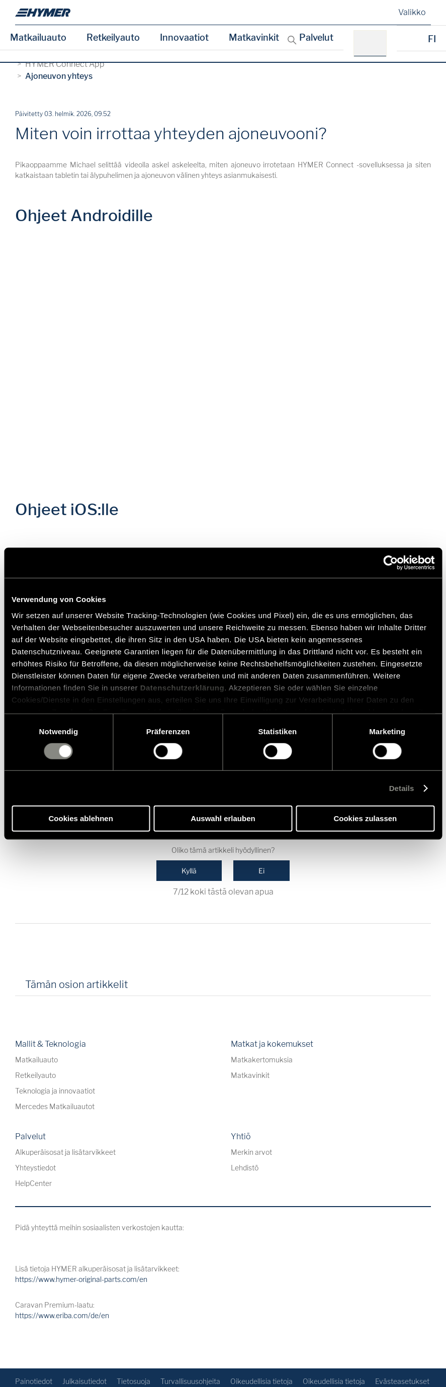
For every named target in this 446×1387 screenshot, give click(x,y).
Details (401, 788)
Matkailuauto (38, 37)
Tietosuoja (133, 1381)
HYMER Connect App (65, 64)
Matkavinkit (254, 37)
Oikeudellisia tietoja (261, 1381)
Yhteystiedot (35, 1167)
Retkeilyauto (113, 37)
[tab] (150, 988)
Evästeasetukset (402, 1381)
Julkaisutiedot (84, 1381)
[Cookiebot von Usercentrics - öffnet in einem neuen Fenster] (390, 562)
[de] (42, 12)
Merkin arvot (251, 1152)
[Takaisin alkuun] (422, 1344)
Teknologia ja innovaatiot (55, 1090)
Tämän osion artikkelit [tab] (76, 984)
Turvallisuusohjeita (190, 1381)
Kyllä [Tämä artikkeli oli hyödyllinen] (189, 870)
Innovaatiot (184, 37)
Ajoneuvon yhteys (59, 76)
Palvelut (316, 37)
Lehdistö (244, 1167)
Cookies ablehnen (80, 818)
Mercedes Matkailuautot (55, 1106)
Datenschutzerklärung (182, 687)
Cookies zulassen (365, 818)
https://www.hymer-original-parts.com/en (81, 1279)
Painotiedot (33, 1381)
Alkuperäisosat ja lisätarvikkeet (65, 1152)
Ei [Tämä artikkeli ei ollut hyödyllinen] (261, 870)
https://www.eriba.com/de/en (62, 1315)
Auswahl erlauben (223, 818)
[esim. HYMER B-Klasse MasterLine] (373, 43)
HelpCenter (33, 1183)
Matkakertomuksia (262, 1059)
